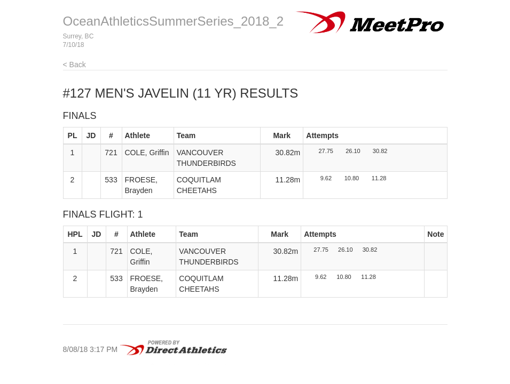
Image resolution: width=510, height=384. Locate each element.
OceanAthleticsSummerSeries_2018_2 (173, 21)
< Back (74, 64)
